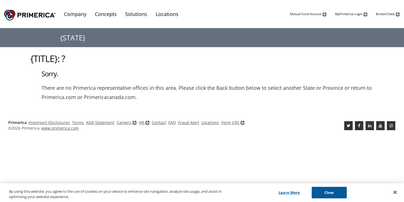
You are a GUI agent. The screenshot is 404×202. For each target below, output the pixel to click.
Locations (210, 122)
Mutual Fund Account (308, 14)
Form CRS (233, 122)
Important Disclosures (49, 122)
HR (144, 122)
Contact (159, 122)
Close (329, 194)
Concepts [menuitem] (106, 14)
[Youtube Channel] (380, 125)
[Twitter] (348, 125)
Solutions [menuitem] (136, 14)
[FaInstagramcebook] (391, 125)
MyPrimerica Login (351, 14)
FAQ (172, 122)
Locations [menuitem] (167, 14)
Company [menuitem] (75, 14)
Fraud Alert (188, 122)
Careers (127, 122)
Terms (78, 122)
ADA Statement (100, 122)
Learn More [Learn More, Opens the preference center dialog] (289, 194)
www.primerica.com (60, 128)
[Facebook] (359, 125)
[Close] (395, 194)
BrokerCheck (388, 14)
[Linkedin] (370, 125)
